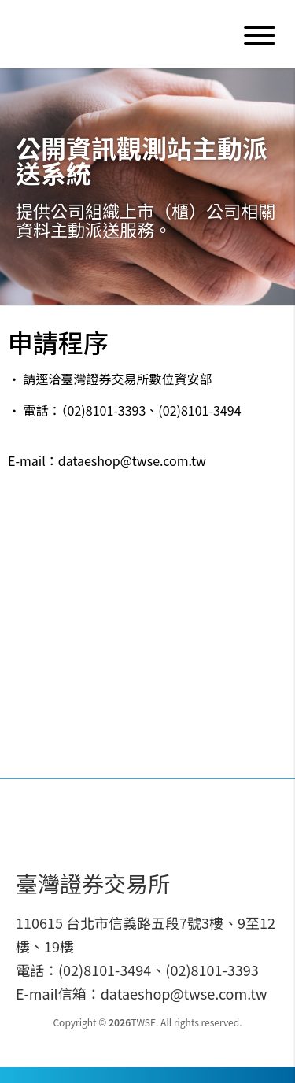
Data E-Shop (121, 34)
